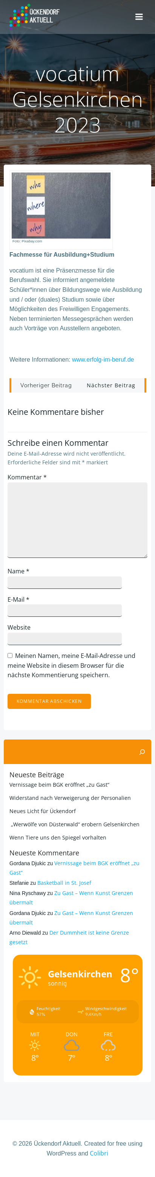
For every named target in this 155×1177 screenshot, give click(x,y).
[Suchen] (142, 751)
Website (19, 627)
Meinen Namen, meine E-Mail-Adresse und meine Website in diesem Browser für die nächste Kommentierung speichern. (71, 665)
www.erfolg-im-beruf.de (103, 359)
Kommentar (27, 477)
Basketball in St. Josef (64, 882)
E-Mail (18, 599)
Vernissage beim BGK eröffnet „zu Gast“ (59, 784)
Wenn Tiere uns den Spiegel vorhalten (57, 837)
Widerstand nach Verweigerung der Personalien (70, 797)
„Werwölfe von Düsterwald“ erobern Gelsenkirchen (74, 824)
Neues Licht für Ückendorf (42, 811)
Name (18, 571)
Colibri (99, 1153)
